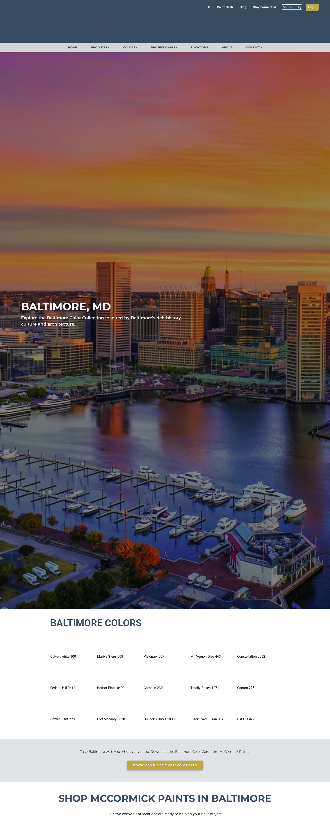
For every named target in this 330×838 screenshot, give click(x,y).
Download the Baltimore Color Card (165, 765)
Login (312, 7)
